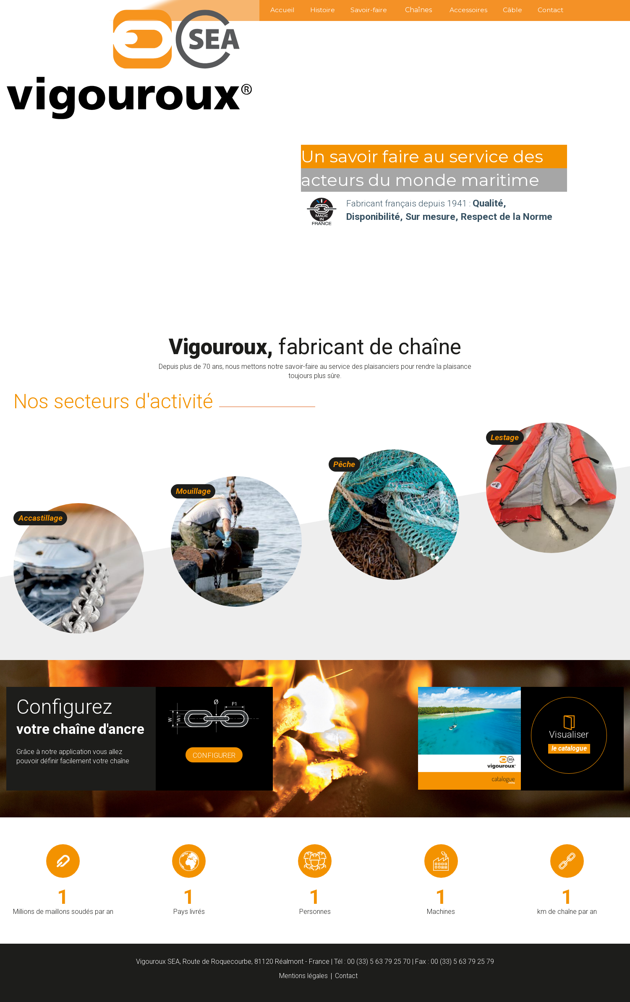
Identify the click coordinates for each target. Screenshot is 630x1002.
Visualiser (572, 749)
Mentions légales (303, 976)
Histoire (299, 10)
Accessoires (456, 10)
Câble (504, 10)
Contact (547, 10)
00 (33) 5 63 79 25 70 (378, 961)
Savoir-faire (351, 10)
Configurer (214, 757)
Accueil (254, 10)
